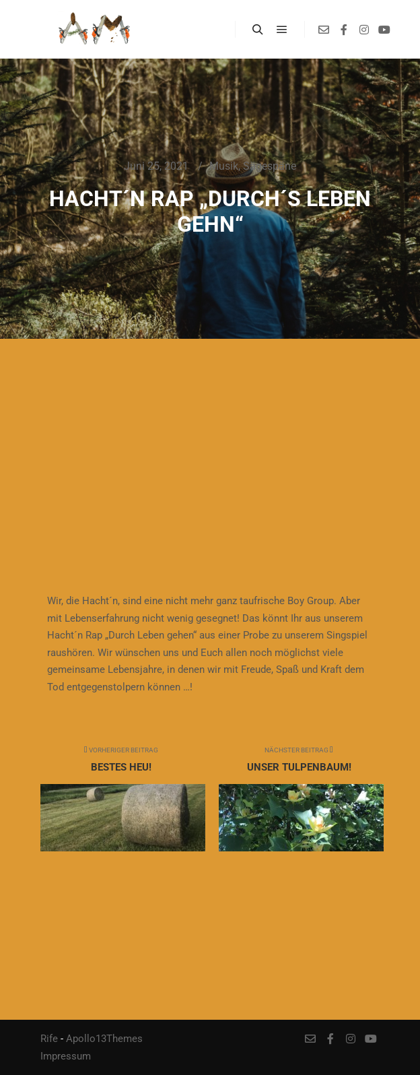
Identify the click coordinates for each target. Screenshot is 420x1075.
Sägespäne (269, 166)
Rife (49, 1039)
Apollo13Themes (104, 1039)
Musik (223, 166)
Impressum (65, 1056)
